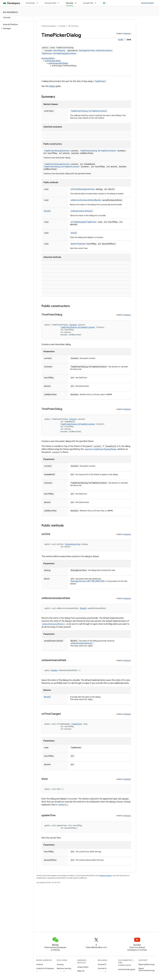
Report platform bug (146, 964)
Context (66, 150)
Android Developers (48, 26)
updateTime (76, 244)
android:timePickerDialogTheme (100, 449)
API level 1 (127, 33)
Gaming (60, 964)
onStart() (63, 805)
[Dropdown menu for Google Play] (96, 3)
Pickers (52, 86)
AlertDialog (59, 50)
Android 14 (102, 968)
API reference (10, 12)
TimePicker (100, 81)
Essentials (30, 3)
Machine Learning (64, 968)
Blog (108, 3)
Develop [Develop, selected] (69, 3)
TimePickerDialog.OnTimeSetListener (89, 111)
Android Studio (147, 3)
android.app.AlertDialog (58, 63)
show (73, 233)
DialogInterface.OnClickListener (95, 50)
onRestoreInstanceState (82, 200)
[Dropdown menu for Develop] (76, 3)
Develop (62, 26)
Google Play (88, 3)
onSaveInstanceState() (53, 624)
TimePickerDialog (52, 150)
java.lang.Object (48, 58)
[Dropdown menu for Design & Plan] (59, 3)
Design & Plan (50, 3)
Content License (105, 875)
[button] (16, 28)
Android (39, 964)
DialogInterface (87, 189)
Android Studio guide (126, 969)
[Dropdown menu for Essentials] (38, 3)
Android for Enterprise (45, 968)
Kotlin (120, 39)
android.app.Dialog (53, 61)
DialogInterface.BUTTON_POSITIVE (87, 581)
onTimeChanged (78, 222)
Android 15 (102, 964)
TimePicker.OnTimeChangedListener (58, 53)
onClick (74, 189)
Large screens (82, 967)
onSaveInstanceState (81, 211)
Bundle (98, 200)
